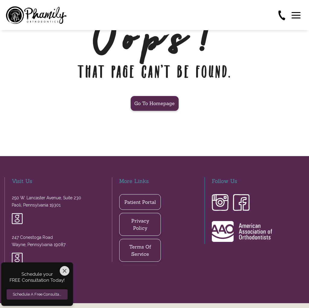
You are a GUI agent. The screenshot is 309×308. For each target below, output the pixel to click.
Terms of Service (140, 250)
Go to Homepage (154, 103)
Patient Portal (140, 202)
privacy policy (140, 224)
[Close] (64, 271)
